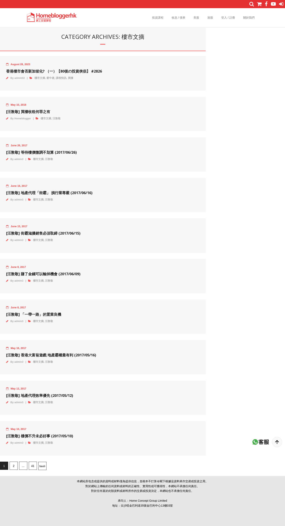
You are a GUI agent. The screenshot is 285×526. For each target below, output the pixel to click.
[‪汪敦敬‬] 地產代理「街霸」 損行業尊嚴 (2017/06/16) (49, 192)
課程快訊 (61, 78)
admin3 (18, 159)
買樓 (70, 78)
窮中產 (50, 78)
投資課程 (157, 17)
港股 (210, 17)
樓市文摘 (39, 78)
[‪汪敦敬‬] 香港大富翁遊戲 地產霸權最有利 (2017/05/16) (51, 355)
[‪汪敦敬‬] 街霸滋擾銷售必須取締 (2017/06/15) (43, 233)
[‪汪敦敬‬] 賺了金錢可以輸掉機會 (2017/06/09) (43, 273)
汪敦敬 (57, 118)
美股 (196, 17)
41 (32, 466)
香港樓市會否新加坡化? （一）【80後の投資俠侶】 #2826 (54, 71)
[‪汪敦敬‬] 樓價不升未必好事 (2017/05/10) (39, 435)
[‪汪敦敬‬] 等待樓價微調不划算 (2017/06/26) (41, 152)
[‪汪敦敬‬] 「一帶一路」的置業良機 (33, 314)
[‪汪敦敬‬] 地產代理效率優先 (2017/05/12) (39, 395)
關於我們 (249, 17)
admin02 (19, 78)
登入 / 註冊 (228, 17)
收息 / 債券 (179, 17)
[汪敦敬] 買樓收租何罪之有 (28, 111)
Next (41, 466)
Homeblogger (22, 118)
